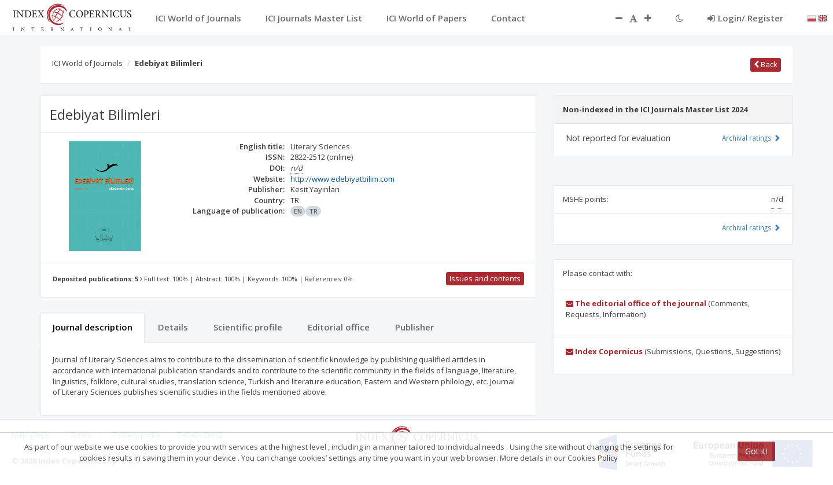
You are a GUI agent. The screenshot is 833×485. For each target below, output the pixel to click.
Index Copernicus (604, 351)
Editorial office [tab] (339, 327)
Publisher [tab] (414, 327)
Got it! (756, 451)
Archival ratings (751, 137)
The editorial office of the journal (636, 303)
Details (173, 327)
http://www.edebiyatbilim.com (342, 179)
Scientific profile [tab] (247, 327)
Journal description (92, 327)
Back (765, 64)
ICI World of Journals (87, 63)
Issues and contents (485, 278)
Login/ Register (745, 18)
